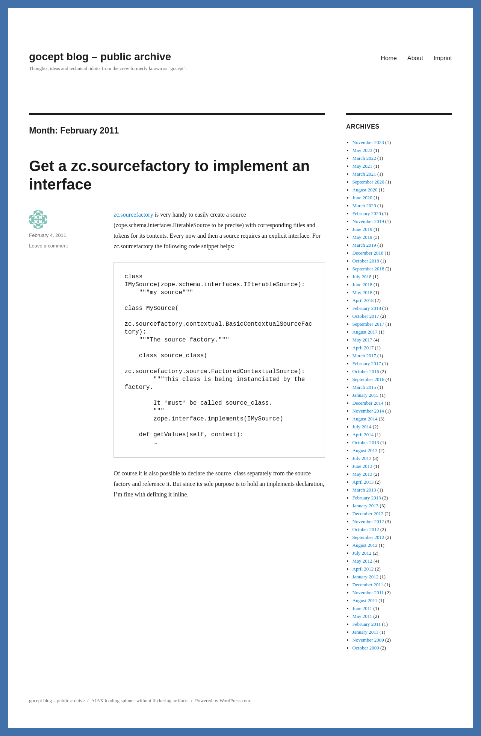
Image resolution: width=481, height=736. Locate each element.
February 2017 (366, 363)
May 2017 (362, 340)
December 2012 (368, 513)
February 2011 (366, 624)
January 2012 (365, 577)
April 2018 (363, 300)
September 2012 (368, 537)
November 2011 (368, 592)
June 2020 (362, 197)
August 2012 (365, 545)
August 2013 (365, 450)
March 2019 (364, 245)
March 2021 (364, 174)
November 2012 (368, 521)
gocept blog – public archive (100, 56)
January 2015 (365, 395)
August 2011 (364, 600)
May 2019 (362, 237)
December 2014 (368, 403)
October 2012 (365, 529)
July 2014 (362, 426)
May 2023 (362, 150)
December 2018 (368, 253)
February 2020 (366, 213)
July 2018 (362, 276)
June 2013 (362, 466)
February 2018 (366, 308)
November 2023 (368, 142)
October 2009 (365, 648)
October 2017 (365, 316)
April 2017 (363, 348)
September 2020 (368, 182)
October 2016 (365, 371)
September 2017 (368, 324)
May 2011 (362, 616)
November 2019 (368, 221)
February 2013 (366, 498)
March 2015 (364, 387)
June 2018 (362, 284)
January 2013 (365, 505)
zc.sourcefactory (133, 214)
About (415, 58)
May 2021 (362, 166)
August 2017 (365, 332)
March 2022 (364, 158)
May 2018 (362, 292)
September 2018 (368, 269)
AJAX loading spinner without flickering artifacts (139, 700)
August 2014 (365, 419)
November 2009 (368, 640)
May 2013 (362, 474)
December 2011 (367, 584)
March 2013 (364, 490)
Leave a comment (48, 246)
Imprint (443, 58)
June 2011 (362, 608)
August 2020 (365, 190)
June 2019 (362, 229)
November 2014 (368, 411)
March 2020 (364, 205)
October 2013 (365, 442)
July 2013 (362, 458)
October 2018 (365, 261)
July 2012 (362, 553)
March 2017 (364, 355)
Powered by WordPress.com (222, 700)
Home (389, 58)
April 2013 (363, 482)
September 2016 (368, 379)
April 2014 (363, 434)
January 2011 (365, 632)
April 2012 (363, 569)
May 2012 (362, 561)
